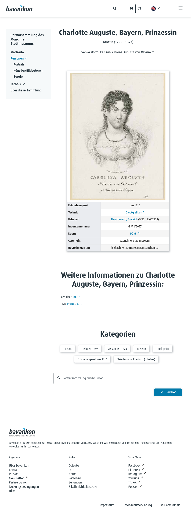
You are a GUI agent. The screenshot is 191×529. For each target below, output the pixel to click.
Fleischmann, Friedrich (124, 219)
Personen (75, 478)
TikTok (134, 482)
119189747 (75, 304)
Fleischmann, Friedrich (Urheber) (136, 359)
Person (68, 348)
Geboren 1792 (90, 348)
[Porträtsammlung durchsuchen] (118, 378)
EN (139, 8)
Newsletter (18, 478)
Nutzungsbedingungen (24, 487)
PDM (135, 233)
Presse (13, 474)
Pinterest (136, 470)
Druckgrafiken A (135, 212)
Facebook (136, 466)
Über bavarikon (19, 465)
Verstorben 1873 (117, 348)
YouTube (135, 478)
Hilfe (12, 491)
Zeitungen (75, 482)
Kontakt (14, 470)
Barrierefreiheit (170, 505)
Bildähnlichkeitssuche (83, 487)
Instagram (137, 474)
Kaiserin (141, 348)
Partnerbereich (18, 482)
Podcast (135, 487)
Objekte (74, 465)
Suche (76, 296)
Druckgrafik (162, 348)
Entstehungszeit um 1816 (92, 359)
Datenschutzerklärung (137, 505)
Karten (73, 474)
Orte (71, 470)
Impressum (106, 505)
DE (131, 8)
